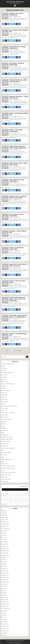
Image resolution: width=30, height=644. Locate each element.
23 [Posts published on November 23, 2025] (26, 499)
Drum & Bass (4, 401)
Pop (3, 450)
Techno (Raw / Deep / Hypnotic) (8, 468)
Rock (3, 461)
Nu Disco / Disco (5, 443)
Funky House (5, 414)
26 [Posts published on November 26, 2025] (11, 502)
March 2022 (4, 621)
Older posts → (20, 350)
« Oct (3, 504)
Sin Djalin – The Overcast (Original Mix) (16, 14)
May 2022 (4, 617)
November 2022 (5, 604)
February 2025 (5, 544)
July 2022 (4, 612)
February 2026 (5, 517)
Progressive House (6, 452)
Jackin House (5, 430)
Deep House (4, 394)
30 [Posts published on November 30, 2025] (26, 502)
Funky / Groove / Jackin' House (8, 412)
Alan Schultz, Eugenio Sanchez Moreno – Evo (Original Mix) (18, 316)
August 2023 (4, 584)
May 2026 (4, 510)
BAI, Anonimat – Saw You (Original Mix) (16, 215)
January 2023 (5, 599)
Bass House (4, 377)
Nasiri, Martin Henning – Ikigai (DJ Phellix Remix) (18, 80)
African (3, 366)
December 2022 (5, 601)
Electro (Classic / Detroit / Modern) (9, 406)
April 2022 (4, 619)
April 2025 (4, 539)
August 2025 (4, 530)
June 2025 (4, 535)
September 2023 (5, 581)
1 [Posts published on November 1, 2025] (22, 491)
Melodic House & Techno (7, 439)
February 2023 (5, 597)
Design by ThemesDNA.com (15, 642)
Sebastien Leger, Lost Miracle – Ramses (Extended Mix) (18, 197)
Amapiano (4, 370)
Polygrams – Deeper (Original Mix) (17, 231)
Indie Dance (4, 428)
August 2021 (4, 632)
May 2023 (4, 590)
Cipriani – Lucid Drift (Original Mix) (18, 334)
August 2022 (4, 610)
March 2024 (4, 568)
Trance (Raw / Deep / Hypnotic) (8, 472)
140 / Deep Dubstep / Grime (8, 363)
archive (11, 16)
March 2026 (4, 515)
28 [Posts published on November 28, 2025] (18, 502)
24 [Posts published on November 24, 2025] (3, 502)
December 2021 (5, 626)
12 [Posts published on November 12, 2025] (11, 497)
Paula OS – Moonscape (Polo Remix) (17, 281)
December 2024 (5, 548)
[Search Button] (15, 5)
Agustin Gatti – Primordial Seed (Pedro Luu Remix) (18, 265)
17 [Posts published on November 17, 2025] (3, 499)
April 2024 (4, 566)
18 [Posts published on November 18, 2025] (7, 499)
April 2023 (4, 592)
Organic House (5, 445)
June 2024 (4, 561)
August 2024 (4, 557)
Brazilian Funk (5, 381)
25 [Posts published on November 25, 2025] (7, 502)
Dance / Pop (4, 392)
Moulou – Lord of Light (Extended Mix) (15, 130)
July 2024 (4, 559)
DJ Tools (4, 397)
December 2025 (5, 521)
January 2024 (5, 572)
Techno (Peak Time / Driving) (8, 465)
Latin (3, 432)
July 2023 (4, 586)
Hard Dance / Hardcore (7, 419)
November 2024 (5, 550)
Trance (3, 470)
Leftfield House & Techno (7, 437)
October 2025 (5, 526)
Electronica (4, 410)
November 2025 (5, 524)
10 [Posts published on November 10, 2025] (3, 497)
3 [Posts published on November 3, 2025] (3, 494)
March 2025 (4, 541)
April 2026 (4, 513)
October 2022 (5, 606)
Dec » (6, 504)
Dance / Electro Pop (6, 390)
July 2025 (4, 532)
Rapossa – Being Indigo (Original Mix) (18, 113)
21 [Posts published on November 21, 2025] (18, 499)
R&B (3, 457)
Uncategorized (5, 481)
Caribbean (4, 386)
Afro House (4, 368)
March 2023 (4, 595)
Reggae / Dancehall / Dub (7, 459)
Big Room (4, 379)
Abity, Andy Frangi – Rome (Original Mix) (16, 180)
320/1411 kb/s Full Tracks (15, 2)
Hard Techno (4, 421)
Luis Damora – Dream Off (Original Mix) (16, 64)
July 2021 (4, 635)
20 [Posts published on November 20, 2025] (14, 499)
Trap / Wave (4, 477)
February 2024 (5, 570)
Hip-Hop (4, 423)
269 (14, 350)
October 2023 (5, 579)
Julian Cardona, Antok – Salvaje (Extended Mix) (18, 163)
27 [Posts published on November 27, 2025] (14, 502)
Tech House (4, 463)
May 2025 (4, 537)
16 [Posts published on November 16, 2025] (26, 497)
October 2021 (5, 628)
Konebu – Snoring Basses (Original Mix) (16, 248)
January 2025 (5, 546)
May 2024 (4, 564)
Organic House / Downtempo (8, 448)
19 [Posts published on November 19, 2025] (11, 499)
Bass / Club (4, 374)
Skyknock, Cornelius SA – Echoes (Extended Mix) (18, 97)
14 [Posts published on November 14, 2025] (18, 497)
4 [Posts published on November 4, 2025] (7, 494)
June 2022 (4, 615)
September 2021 (5, 630)
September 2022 (5, 608)
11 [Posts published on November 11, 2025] (7, 497)
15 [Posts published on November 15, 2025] (22, 497)
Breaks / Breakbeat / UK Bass (8, 383)
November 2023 (5, 577)
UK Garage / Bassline (6, 479)
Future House (5, 417)
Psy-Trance (4, 454)
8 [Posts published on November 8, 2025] (22, 494)
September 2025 (5, 528)
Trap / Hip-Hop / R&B (6, 474)
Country (3, 388)
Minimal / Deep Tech (6, 441)
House (3, 426)
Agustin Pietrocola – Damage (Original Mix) (17, 47)
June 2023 (4, 588)
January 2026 (5, 519)
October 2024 (5, 552)
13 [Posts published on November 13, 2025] (14, 497)
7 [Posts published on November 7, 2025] (18, 494)
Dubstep (4, 403)
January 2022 (5, 623)
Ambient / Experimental (7, 372)
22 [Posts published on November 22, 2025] (22, 499)
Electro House (5, 408)
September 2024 (5, 555)
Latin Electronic (5, 434)
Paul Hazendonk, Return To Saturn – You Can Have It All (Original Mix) (17, 299)
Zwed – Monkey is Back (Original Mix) (18, 30)
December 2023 (5, 575)
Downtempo (4, 399)
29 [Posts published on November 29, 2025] (22, 502)
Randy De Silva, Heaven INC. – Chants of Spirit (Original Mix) (18, 147)
